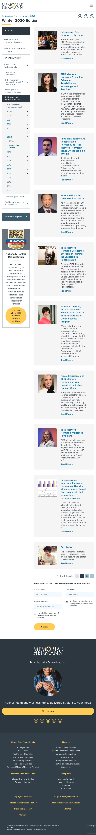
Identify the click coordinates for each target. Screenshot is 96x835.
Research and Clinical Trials (22, 773)
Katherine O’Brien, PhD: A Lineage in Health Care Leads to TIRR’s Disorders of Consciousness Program (72, 314)
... (16, 16)
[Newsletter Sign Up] (16, 217)
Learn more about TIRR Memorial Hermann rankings (16, 315)
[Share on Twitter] (92, 16)
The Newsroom (66, 757)
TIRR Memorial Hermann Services (13, 40)
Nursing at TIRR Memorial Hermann (13, 90)
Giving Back (66, 773)
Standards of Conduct (23, 764)
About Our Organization (66, 747)
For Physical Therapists (23, 754)
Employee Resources (23, 797)
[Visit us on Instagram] (60, 720)
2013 (9, 177)
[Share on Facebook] (86, 16)
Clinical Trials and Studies (23, 779)
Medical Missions (66, 782)
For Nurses (23, 751)
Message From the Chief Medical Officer (72, 197)
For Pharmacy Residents (23, 760)
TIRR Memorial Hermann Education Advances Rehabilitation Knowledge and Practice (72, 82)
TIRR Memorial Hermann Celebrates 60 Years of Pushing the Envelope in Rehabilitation (72, 253)
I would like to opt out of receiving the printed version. (48, 615)
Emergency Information (66, 760)
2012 (9, 182)
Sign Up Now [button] (48, 711)
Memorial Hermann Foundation (66, 803)
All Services (7, 16)
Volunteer (66, 785)
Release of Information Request (23, 803)
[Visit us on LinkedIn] (36, 720)
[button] (92, 576)
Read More (66, 58)
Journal (23, 16)
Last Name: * (71, 590)
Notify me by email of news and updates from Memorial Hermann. (81, 603)
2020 (32, 16)
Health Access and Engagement (66, 751)
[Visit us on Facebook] (42, 720)
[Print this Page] (80, 16)
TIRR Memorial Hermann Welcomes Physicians (72, 432)
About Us (66, 742)
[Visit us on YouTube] (48, 720)
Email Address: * (41, 601)
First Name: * (39, 590)
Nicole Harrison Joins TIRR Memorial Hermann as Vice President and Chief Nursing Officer (72, 382)
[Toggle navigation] (91, 5)
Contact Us (66, 767)
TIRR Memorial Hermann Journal (14, 106)
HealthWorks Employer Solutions (66, 764)
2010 (9, 190)
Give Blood (66, 789)
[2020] (16, 31)
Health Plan (66, 809)
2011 (8, 186)
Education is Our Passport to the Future (73, 34)
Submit (44, 627)
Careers (23, 815)
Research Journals (23, 782)
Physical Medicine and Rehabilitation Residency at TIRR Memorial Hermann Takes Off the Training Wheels (73, 146)
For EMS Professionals (23, 757)
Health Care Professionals (10, 73)
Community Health (66, 779)
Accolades (66, 547)
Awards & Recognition (66, 754)
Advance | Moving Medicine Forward (23, 767)
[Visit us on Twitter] (54, 720)
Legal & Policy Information (66, 797)
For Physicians (23, 747)
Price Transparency (23, 809)
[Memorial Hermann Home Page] (12, 6)
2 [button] (87, 576)
